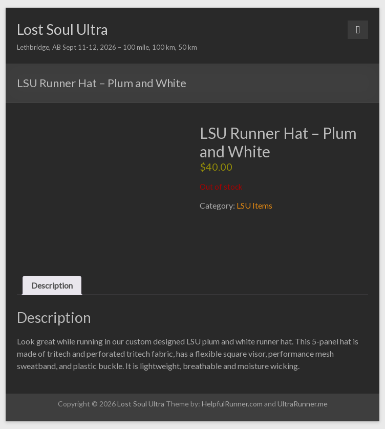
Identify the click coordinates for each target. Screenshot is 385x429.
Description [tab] (52, 285)
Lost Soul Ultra (62, 29)
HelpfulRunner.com (232, 403)
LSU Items (254, 205)
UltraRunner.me (302, 403)
